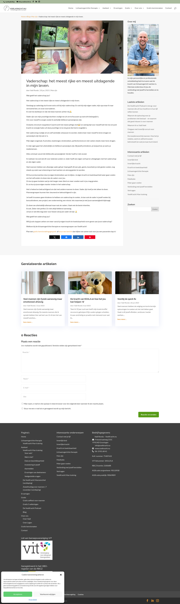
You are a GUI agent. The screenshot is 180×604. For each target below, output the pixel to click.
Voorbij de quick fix (126, 299)
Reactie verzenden (148, 414)
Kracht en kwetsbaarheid (137, 167)
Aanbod (106, 8)
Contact (168, 8)
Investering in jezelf (32, 465)
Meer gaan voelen (135, 183)
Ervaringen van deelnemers (35, 472)
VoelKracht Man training (137, 194)
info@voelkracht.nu (102, 445)
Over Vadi (27, 519)
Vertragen (131, 190)
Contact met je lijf (134, 156)
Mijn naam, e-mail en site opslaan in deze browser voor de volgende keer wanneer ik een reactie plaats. (64, 404)
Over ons (138, 8)
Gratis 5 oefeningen (30, 504)
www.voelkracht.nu (102, 448)
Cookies (81, 594)
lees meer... (28, 322)
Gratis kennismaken (155, 8)
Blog (28, 17)
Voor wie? (28, 453)
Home (70, 8)
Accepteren (17, 594)
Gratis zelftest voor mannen (34, 500)
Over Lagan (27, 522)
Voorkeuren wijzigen (47, 594)
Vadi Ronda (34, 90)
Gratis (127, 8)
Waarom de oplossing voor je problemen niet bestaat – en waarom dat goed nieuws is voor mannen (142, 118)
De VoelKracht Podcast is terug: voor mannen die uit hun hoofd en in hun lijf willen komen (143, 109)
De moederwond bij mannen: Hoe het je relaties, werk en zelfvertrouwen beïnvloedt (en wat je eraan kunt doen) (143, 139)
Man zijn (34, 17)
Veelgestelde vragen (32, 476)
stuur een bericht (65, 231)
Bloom (64, 601)
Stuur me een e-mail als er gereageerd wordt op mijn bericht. (46, 408)
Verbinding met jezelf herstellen (140, 187)
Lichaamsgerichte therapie (87, 8)
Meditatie (131, 179)
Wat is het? (29, 457)
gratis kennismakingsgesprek (44, 231)
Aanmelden (29, 468)
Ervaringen (118, 8)
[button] (61, 575)
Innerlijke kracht (134, 163)
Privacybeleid (33, 599)
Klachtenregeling (69, 594)
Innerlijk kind (133, 160)
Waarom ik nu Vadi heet (137, 125)
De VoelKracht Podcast (32, 508)
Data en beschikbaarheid (34, 461)
